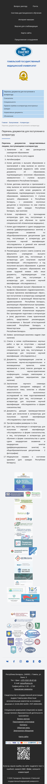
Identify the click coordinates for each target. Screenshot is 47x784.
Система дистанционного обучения (26, 13)
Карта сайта (26, 33)
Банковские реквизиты (23, 689)
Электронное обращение (23, 731)
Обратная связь (23, 728)
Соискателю (8, 98)
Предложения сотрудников (26, 40)
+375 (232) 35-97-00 (28, 680)
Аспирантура (24, 122)
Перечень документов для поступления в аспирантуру (19, 93)
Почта (35, 6)
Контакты (23, 725)
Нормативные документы (13, 112)
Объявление (8, 116)
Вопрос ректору (20, 6)
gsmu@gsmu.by (26, 683)
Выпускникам (13, 122)
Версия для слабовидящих (26, 26)
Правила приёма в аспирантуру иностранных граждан (21, 107)
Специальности (10, 102)
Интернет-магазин (26, 20)
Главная (5, 122)
